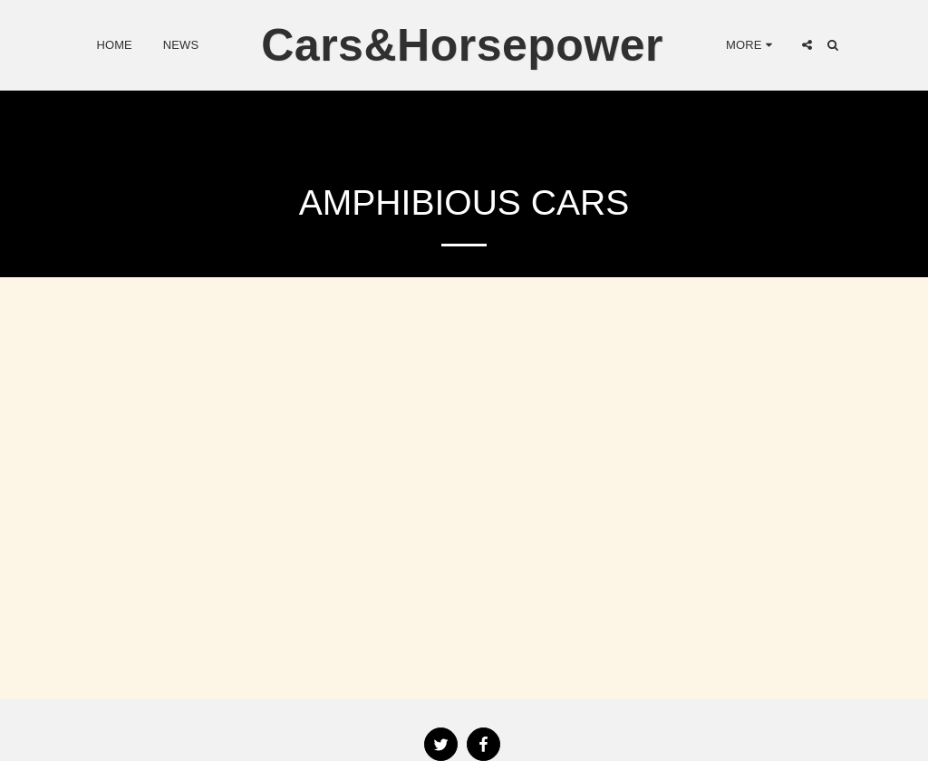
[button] (807, 45)
